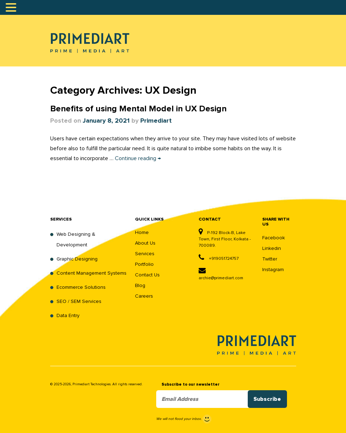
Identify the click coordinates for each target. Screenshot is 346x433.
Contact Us (147, 275)
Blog (140, 285)
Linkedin (271, 248)
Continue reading (138, 158)
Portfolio (144, 264)
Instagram (273, 270)
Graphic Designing (77, 259)
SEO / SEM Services (79, 301)
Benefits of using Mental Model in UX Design (138, 109)
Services (144, 254)
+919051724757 (219, 258)
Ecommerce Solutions (81, 287)
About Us (145, 243)
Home (142, 232)
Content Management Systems (92, 273)
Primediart (156, 121)
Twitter (269, 259)
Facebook (273, 238)
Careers (144, 296)
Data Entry (68, 315)
